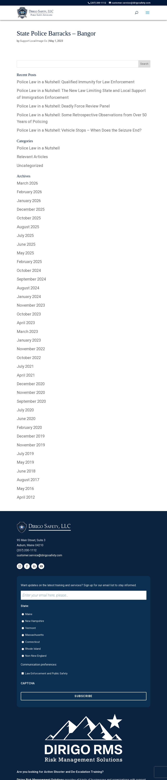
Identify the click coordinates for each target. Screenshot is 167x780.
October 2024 (29, 270)
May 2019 (25, 462)
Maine (28, 614)
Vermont (30, 628)
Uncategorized (30, 165)
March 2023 (27, 331)
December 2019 (31, 436)
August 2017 (28, 480)
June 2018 (26, 471)
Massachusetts (34, 635)
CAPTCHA (28, 683)
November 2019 (31, 445)
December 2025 (31, 209)
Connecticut (32, 642)
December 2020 (31, 384)
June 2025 (26, 244)
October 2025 (29, 218)
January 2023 (29, 340)
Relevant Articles (32, 156)
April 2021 (26, 375)
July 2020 (25, 410)
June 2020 (26, 418)
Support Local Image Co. (34, 40)
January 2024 (29, 296)
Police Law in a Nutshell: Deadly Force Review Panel (63, 106)
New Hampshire (34, 621)
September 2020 (31, 401)
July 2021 (25, 366)
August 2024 (28, 288)
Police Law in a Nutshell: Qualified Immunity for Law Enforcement (76, 82)
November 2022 (31, 349)
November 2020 (31, 392)
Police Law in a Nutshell (38, 148)
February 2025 (29, 261)
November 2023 (31, 305)
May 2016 (25, 488)
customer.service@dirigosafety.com (39, 555)
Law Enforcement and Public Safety (46, 673)
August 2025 (28, 227)
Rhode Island (33, 648)
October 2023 (29, 314)
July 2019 (25, 453)
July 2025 (25, 235)
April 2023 (26, 323)
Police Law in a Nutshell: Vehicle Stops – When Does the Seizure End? (79, 130)
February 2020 (29, 427)
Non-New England (35, 655)
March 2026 (27, 183)
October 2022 (29, 357)
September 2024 (31, 279)
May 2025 (25, 253)
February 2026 (29, 192)
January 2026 (29, 200)
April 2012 (26, 497)
